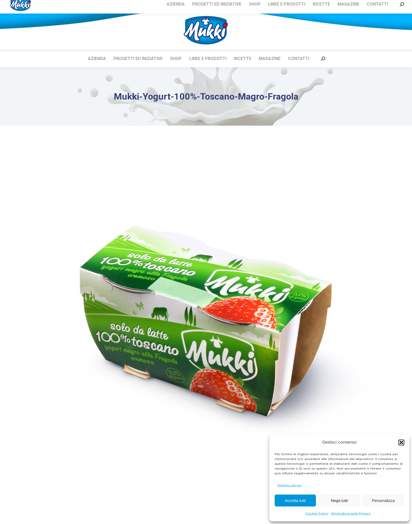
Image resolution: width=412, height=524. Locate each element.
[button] (401, 442)
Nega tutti (339, 500)
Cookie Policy (316, 513)
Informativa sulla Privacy (351, 513)
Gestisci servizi (289, 485)
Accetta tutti (295, 500)
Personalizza (383, 500)
